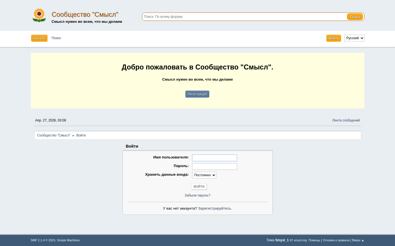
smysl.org (300, 240)
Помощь (314, 240)
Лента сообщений (346, 120)
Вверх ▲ (358, 240)
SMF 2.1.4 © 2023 (43, 240)
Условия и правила (336, 240)
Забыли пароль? (197, 195)
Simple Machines (68, 240)
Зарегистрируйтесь (214, 208)
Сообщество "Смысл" (85, 14)
